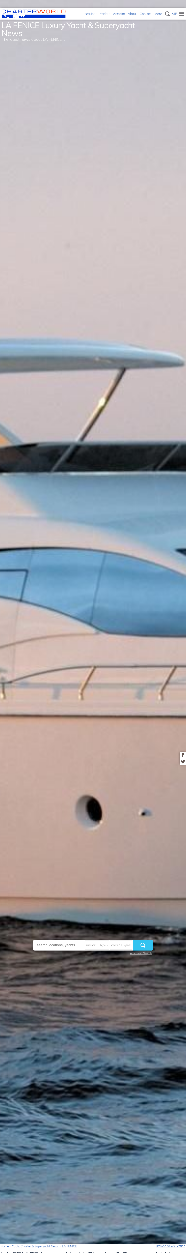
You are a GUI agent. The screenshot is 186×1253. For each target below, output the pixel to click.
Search (167, 14)
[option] (93, 626)
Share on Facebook (183, 755)
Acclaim (119, 14)
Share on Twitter (183, 761)
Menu (181, 14)
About (132, 14)
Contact (146, 14)
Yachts (105, 14)
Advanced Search (141, 953)
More (158, 14)
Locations (90, 14)
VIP (174, 14)
